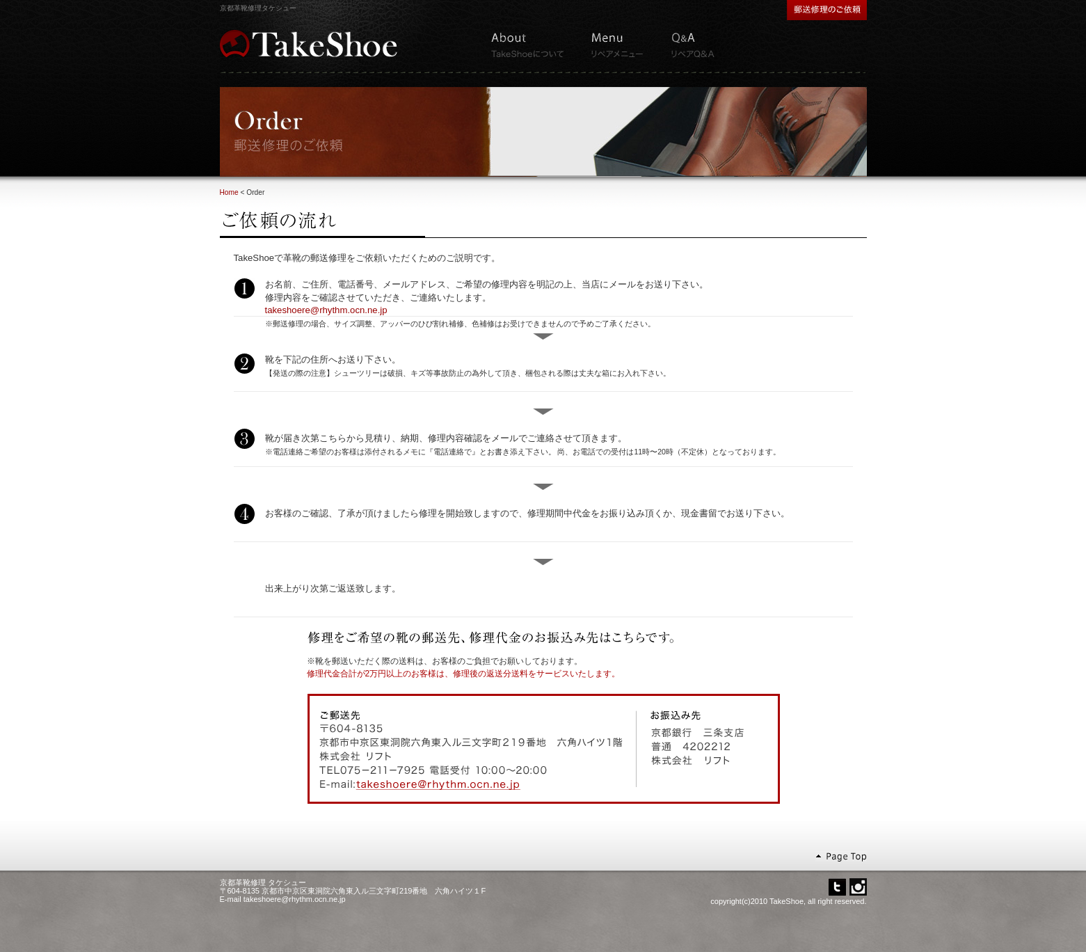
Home (229, 192)
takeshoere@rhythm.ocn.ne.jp (326, 310)
